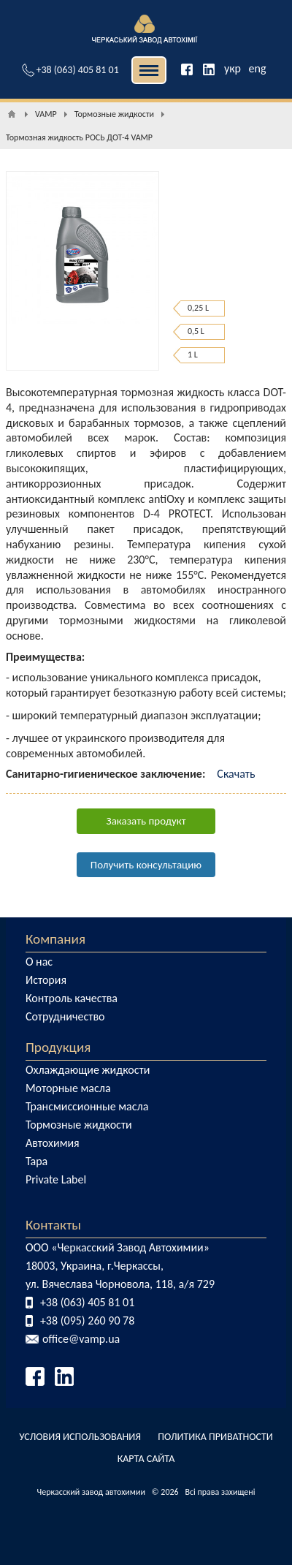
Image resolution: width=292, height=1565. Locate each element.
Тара (36, 1161)
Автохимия (53, 1143)
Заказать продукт (146, 820)
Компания (55, 939)
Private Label (56, 1179)
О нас (39, 962)
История (46, 980)
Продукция (58, 1047)
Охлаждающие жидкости (88, 1070)
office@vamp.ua (81, 1339)
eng (257, 68)
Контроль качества (72, 998)
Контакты (53, 1224)
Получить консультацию (146, 864)
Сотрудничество (65, 1016)
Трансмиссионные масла (87, 1106)
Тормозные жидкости (79, 1125)
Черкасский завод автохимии (91, 1492)
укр (232, 68)
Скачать (236, 774)
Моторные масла (68, 1088)
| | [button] (148, 70)
